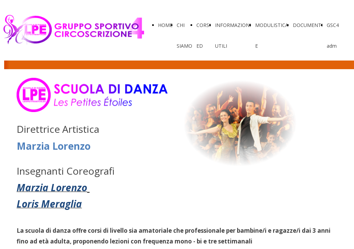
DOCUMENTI (308, 25)
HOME (165, 25)
